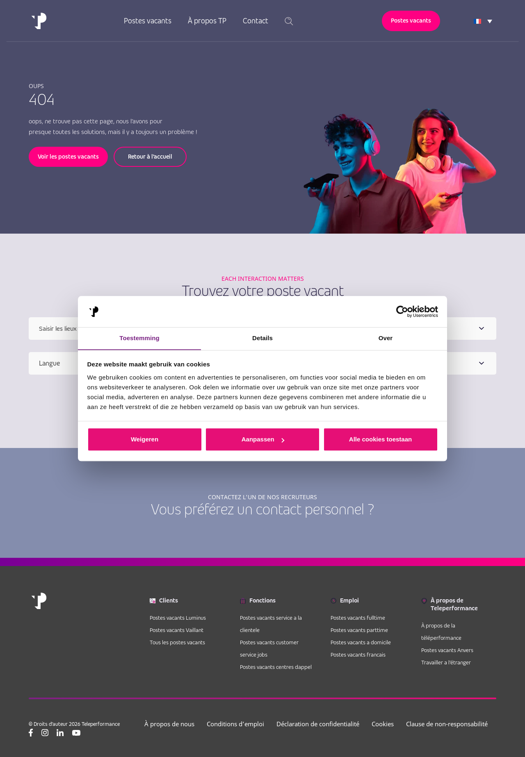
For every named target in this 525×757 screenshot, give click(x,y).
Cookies (383, 724)
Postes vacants (147, 20)
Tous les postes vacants (177, 642)
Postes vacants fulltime (358, 617)
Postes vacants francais (358, 654)
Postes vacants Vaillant (176, 630)
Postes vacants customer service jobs (269, 648)
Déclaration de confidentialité (317, 724)
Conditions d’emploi (235, 724)
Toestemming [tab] (139, 337)
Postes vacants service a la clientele (271, 623)
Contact (255, 20)
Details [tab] (262, 337)
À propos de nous (169, 724)
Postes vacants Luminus (178, 617)
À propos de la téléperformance (441, 631)
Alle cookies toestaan (380, 439)
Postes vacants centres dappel (276, 667)
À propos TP (207, 20)
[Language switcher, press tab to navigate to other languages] (483, 21)
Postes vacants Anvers (447, 650)
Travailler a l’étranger (446, 662)
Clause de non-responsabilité (447, 724)
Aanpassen (263, 439)
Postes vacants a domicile (361, 642)
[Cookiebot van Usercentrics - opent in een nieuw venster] (402, 311)
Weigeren (144, 439)
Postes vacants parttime (359, 630)
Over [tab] (386, 337)
